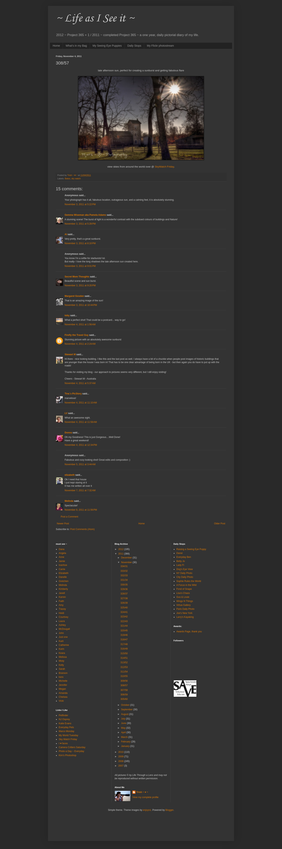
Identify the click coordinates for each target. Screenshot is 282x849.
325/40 (124, 607)
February (126, 741)
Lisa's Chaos (183, 593)
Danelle (63, 577)
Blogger (169, 810)
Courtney (63, 617)
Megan (62, 689)
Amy (61, 605)
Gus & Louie (182, 597)
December (127, 557)
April (123, 732)
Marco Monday (66, 731)
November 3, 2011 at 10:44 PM (81, 305)
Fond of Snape (184, 589)
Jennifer (63, 685)
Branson (63, 673)
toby (67, 315)
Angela (62, 553)
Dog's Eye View (184, 569)
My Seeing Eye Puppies (107, 45)
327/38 (124, 598)
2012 (121, 549)
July (123, 718)
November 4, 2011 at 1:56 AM (80, 324)
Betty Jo (180, 561)
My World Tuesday (68, 735)
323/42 (124, 616)
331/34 (124, 580)
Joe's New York (184, 613)
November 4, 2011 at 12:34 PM (81, 445)
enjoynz (147, 810)
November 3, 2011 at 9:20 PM (80, 285)
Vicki (61, 700)
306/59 (124, 694)
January (125, 746)
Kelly (61, 665)
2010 (121, 752)
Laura (62, 621)
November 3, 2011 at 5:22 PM (80, 204)
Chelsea (63, 697)
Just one (63, 637)
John (61, 633)
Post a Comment (69, 516)
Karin (61, 649)
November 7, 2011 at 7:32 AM (80, 490)
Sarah (62, 669)
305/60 (124, 699)
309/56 (124, 681)
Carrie (62, 569)
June (124, 723)
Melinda (69, 501)
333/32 (124, 571)
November (127, 562)
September (127, 709)
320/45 (124, 630)
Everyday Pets (66, 727)
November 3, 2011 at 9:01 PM (80, 266)
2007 (121, 765)
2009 (121, 756)
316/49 (124, 648)
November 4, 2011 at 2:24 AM (80, 343)
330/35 (124, 584)
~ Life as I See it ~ (95, 18)
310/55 (124, 676)
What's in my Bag (76, 45)
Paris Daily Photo (185, 609)
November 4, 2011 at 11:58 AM (81, 422)
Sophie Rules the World (188, 581)
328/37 (124, 593)
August (125, 714)
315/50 (124, 653)
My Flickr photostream (160, 45)
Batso (67, 178)
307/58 (124, 690)
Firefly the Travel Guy (77, 335)
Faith (61, 601)
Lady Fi (180, 565)
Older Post (219, 523)
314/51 (124, 658)
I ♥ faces (63, 743)
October (125, 705)
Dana (61, 549)
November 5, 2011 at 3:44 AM (80, 464)
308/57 (124, 685)
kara (61, 677)
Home (56, 45)
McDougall (64, 629)
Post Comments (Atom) (82, 529)
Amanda (63, 693)
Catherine (64, 645)
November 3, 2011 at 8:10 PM (80, 243)
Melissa (63, 657)
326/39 (124, 603)
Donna (68, 432)
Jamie (62, 561)
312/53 (124, 667)
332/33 (124, 575)
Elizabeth (63, 573)
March (124, 737)
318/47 (124, 639)
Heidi (61, 613)
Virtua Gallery (183, 605)
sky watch (75, 178)
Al (66, 234)
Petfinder (63, 715)
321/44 (124, 625)
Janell (62, 593)
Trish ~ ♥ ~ (142, 792)
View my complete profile (145, 797)
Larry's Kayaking (185, 617)
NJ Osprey (64, 719)
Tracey (62, 609)
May (123, 728)
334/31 (124, 566)
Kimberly (63, 589)
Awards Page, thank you (189, 631)
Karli (61, 641)
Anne (61, 557)
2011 (121, 553)
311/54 (124, 671)
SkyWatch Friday (164, 166)
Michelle (63, 681)
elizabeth (70, 475)
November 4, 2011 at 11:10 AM (81, 402)
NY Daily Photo (184, 573)
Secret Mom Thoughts (77, 276)
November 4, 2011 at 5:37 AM (80, 383)
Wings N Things (184, 601)
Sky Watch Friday (68, 739)
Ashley (62, 625)
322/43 (124, 621)
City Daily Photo (184, 577)
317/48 (124, 644)
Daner (179, 553)
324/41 (124, 612)
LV (66, 413)
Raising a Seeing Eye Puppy (191, 549)
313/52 (124, 662)
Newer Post (63, 523)
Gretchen (63, 581)
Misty (61, 661)
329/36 (124, 589)
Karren (62, 597)
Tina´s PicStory (73, 393)
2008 (121, 761)
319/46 (124, 635)
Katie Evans (65, 723)
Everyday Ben (183, 557)
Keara (62, 653)
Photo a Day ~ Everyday (71, 751)
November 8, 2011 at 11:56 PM (81, 509)
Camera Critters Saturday (72, 747)
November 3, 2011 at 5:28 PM (80, 223)
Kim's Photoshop (67, 755)
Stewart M (70, 354)
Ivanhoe (63, 565)
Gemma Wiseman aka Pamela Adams (85, 215)
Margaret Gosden (75, 296)
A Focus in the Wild (186, 585)
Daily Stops (134, 45)
